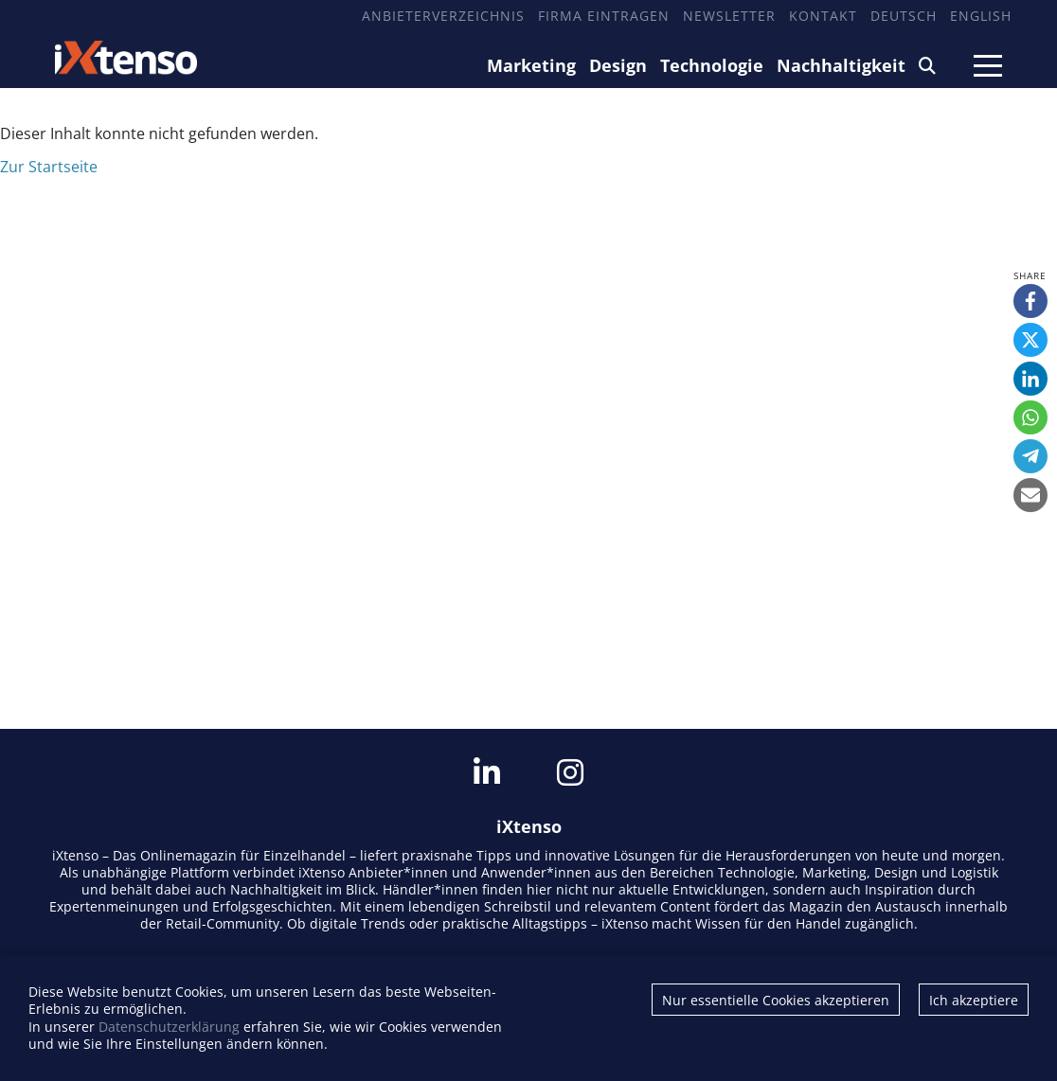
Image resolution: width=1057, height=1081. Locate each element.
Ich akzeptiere (973, 1000)
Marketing (531, 65)
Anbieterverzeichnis (443, 16)
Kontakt (823, 16)
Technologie (711, 65)
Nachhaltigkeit (841, 65)
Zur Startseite (49, 166)
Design (618, 65)
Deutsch (903, 16)
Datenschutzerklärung (169, 1027)
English (981, 16)
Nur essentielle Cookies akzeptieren (775, 1000)
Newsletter (729, 16)
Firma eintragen (604, 16)
